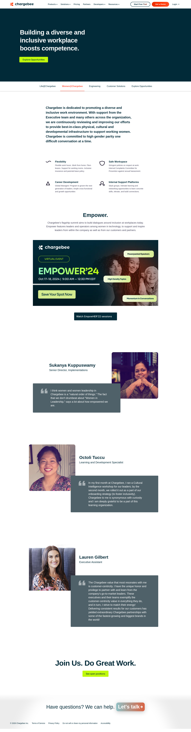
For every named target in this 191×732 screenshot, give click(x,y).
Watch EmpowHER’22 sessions (94, 316)
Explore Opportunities (34, 59)
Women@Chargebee (72, 86)
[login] (176, 4)
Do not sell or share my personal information (80, 723)
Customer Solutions (116, 86)
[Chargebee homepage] (23, 4)
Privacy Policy (53, 723)
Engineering (94, 86)
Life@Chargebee (48, 86)
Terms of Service (38, 723)
